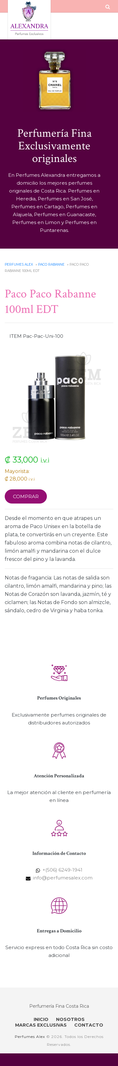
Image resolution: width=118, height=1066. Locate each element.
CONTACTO (88, 1025)
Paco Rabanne (51, 264)
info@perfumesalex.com (63, 878)
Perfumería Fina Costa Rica (59, 1006)
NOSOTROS (70, 1019)
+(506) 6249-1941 (62, 870)
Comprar (26, 496)
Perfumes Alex (19, 264)
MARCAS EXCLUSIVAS (41, 1025)
